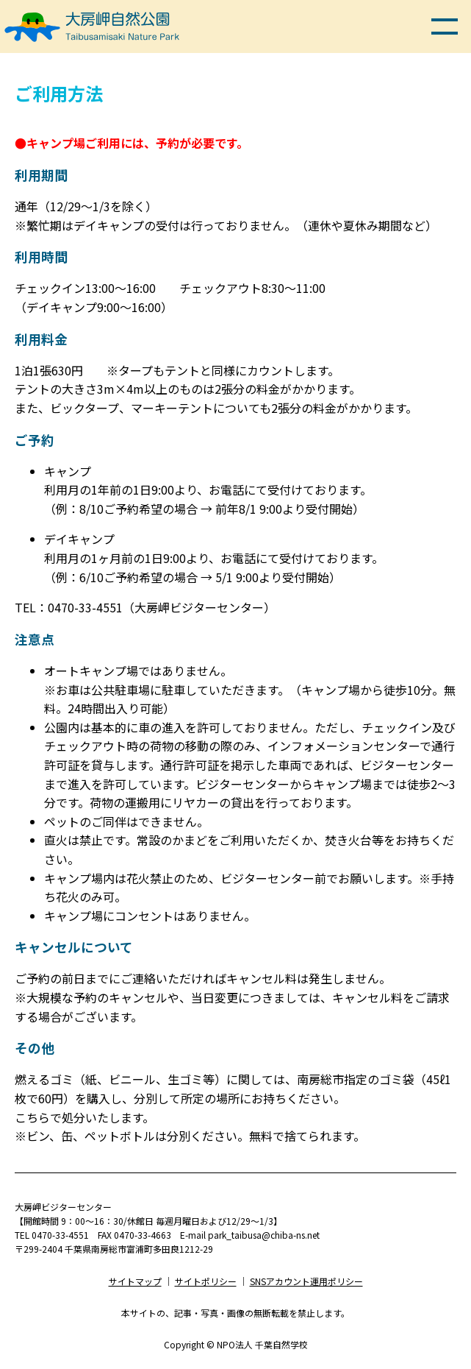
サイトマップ (135, 1281)
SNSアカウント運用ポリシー (306, 1281)
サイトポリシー (206, 1281)
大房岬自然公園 (92, 10)
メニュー (444, 26)
